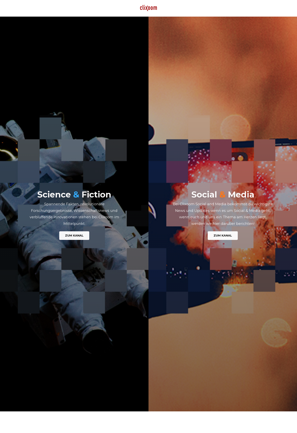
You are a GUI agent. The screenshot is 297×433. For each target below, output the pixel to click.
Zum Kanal (74, 236)
